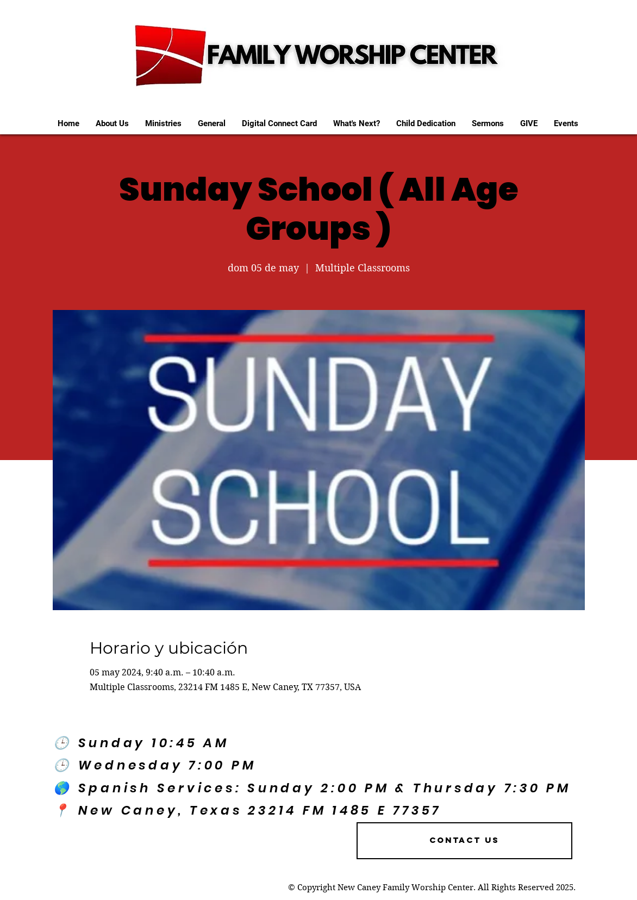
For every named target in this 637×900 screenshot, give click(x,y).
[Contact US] (464, 840)
